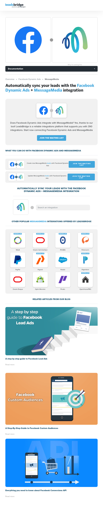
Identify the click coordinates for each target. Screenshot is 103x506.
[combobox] (63, 207)
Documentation (15, 68)
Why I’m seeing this (75, 64)
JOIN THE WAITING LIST (52, 137)
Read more (9, 364)
